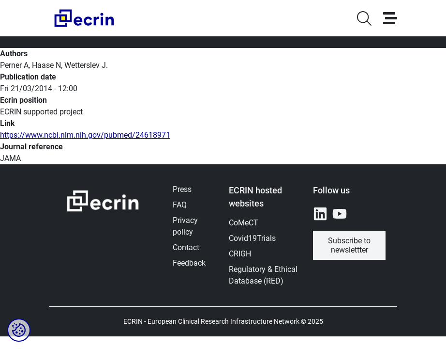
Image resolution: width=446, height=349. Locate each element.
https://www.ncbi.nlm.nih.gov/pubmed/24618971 (85, 135)
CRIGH (240, 253)
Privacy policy (185, 226)
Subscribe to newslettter (349, 245)
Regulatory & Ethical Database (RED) (263, 275)
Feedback (189, 263)
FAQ (180, 204)
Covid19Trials (252, 238)
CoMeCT (243, 222)
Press (182, 189)
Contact (186, 247)
